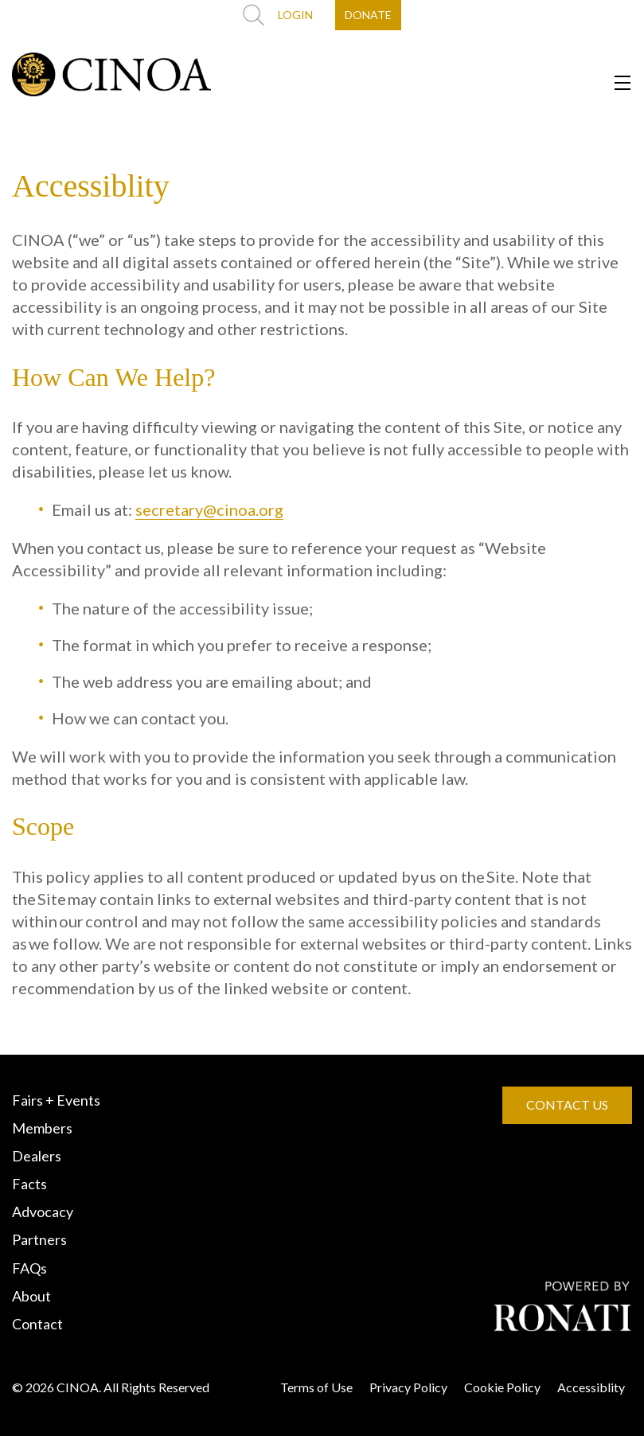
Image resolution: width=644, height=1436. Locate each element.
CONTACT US (567, 1104)
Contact (37, 1324)
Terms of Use (316, 1387)
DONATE (368, 14)
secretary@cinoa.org (209, 509)
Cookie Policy (502, 1387)
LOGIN (295, 14)
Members (42, 1128)
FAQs (29, 1268)
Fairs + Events (56, 1100)
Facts (29, 1183)
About (31, 1296)
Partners (39, 1239)
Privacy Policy (408, 1387)
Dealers (36, 1156)
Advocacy (42, 1211)
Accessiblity (591, 1387)
